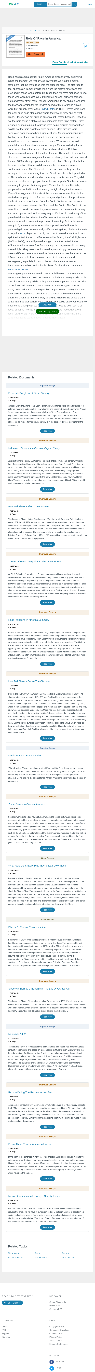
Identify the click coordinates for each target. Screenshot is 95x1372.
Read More (47, 431)
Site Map (6, 1337)
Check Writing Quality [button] (47, 311)
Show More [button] (47, 305)
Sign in (90, 4)
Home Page (35, 30)
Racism (65, 1253)
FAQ (4, 1330)
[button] (4, 4)
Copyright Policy (56, 1326)
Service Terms (55, 1341)
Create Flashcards (12, 1303)
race (22, 233)
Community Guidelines (59, 1330)
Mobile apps (54, 1306)
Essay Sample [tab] (59, 62)
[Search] (74, 4)
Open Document (35, 54)
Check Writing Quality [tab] (77, 62)
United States (48, 109)
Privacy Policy (55, 1337)
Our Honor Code (56, 1333)
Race (37, 1253)
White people (68, 1258)
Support (5, 1333)
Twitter (58, 1368)
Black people (13, 1253)
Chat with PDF (55, 1309)
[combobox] (40, 4)
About (4, 1326)
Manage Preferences (58, 1344)
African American (15, 1258)
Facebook (59, 1361)
